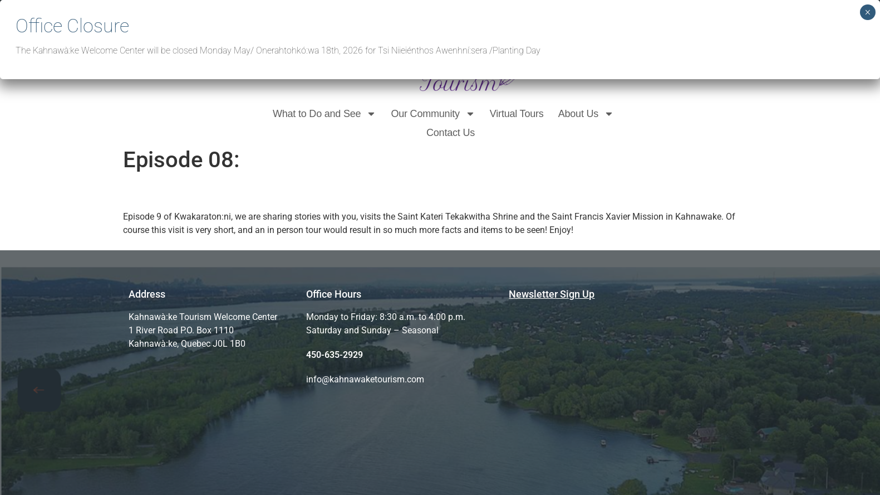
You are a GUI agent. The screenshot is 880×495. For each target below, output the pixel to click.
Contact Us (450, 132)
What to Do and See (325, 113)
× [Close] (867, 12)
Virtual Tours (517, 113)
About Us (586, 113)
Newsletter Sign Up (551, 294)
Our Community (433, 113)
